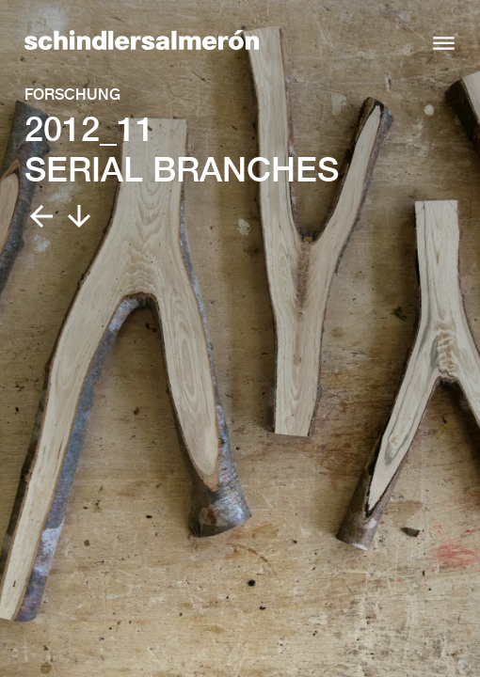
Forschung (72, 94)
